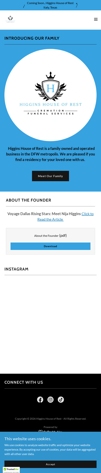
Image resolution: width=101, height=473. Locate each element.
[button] (96, 19)
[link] (10, 19)
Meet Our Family (50, 176)
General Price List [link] (50, 442)
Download (50, 246)
